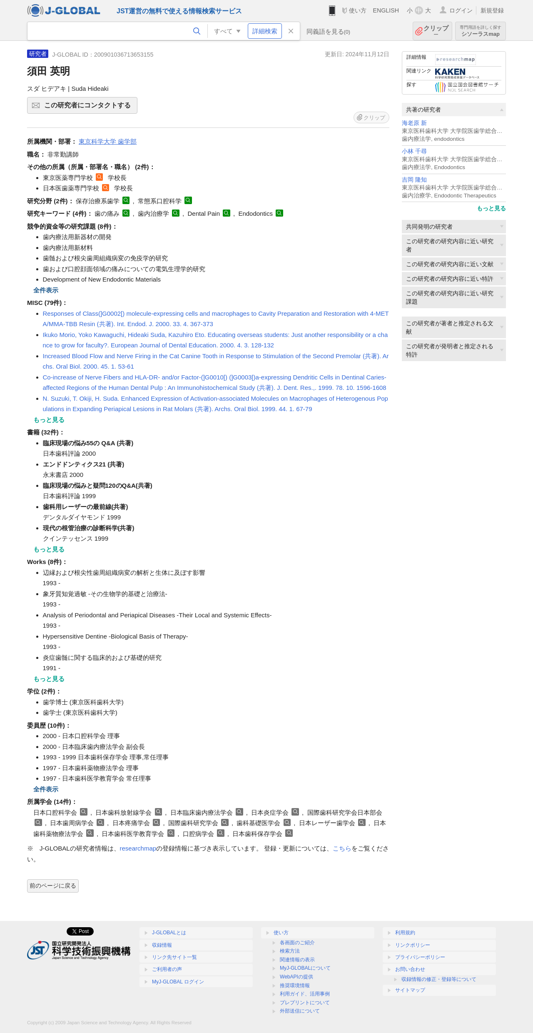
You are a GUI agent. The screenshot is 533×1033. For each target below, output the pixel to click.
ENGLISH (386, 10)
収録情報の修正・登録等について (438, 979)
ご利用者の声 (167, 969)
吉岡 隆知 (414, 180)
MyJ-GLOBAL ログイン (178, 982)
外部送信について (300, 1011)
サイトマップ (410, 990)
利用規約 (405, 933)
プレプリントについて (305, 1003)
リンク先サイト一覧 (174, 957)
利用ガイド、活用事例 (305, 994)
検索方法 (290, 951)
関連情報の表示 (297, 960)
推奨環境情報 (295, 985)
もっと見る (491, 208)
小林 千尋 (414, 151)
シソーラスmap (480, 31)
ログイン (461, 10)
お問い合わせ (410, 969)
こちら (342, 848)
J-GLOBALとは (169, 933)
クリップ (435, 31)
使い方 (357, 10)
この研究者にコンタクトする (89, 108)
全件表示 (45, 290)
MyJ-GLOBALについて (305, 968)
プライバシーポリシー (420, 957)
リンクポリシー (412, 945)
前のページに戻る (53, 885)
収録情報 (162, 945)
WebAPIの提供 (296, 977)
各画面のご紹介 (297, 943)
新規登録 (492, 10)
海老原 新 (414, 123)
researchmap (138, 848)
